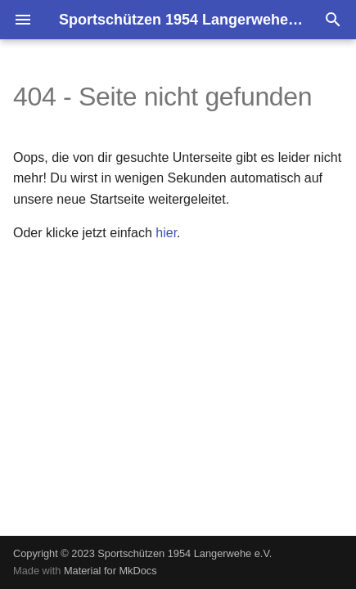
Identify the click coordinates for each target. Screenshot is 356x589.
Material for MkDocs (110, 570)
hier (166, 233)
